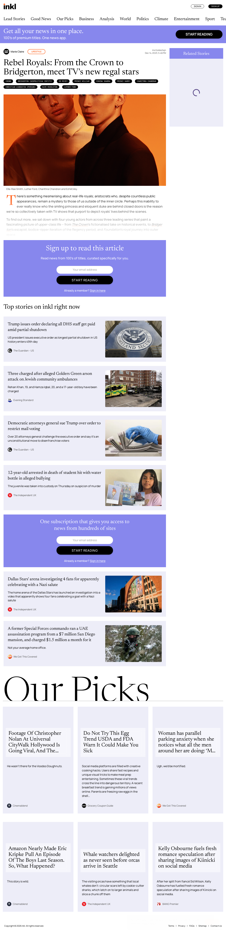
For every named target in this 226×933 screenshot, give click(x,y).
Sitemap (202, 925)
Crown (8, 81)
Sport (210, 19)
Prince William (82, 81)
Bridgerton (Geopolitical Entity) (35, 81)
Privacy (181, 925)
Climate (161, 19)
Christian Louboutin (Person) (20, 87)
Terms (171, 925)
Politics (142, 19)
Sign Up (215, 6)
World (125, 19)
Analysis (107, 19)
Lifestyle (36, 51)
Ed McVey (63, 81)
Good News (41, 19)
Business (86, 19)
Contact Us (216, 925)
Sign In (197, 6)
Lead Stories (14, 19)
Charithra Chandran (146, 81)
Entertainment (187, 19)
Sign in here (97, 290)
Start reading (199, 34)
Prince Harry (123, 81)
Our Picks (65, 19)
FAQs (191, 925)
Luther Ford (70, 87)
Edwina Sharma (103, 81)
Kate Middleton (49, 87)
